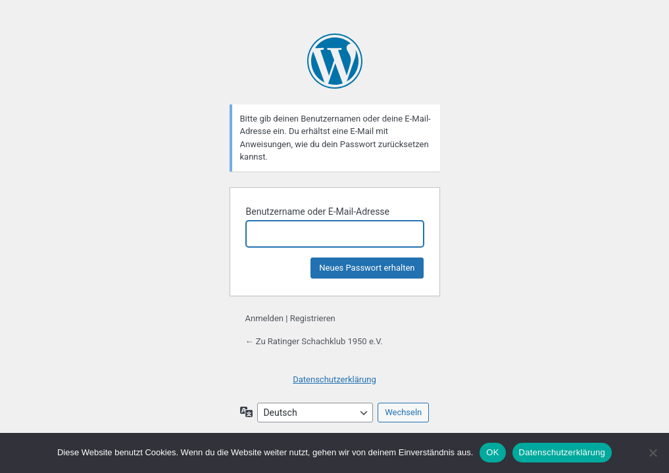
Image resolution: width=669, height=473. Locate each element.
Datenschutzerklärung (334, 379)
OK (492, 452)
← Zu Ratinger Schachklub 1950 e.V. (314, 341)
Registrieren (312, 318)
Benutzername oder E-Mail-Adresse (318, 211)
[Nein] (652, 452)
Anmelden (264, 318)
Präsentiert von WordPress (334, 61)
